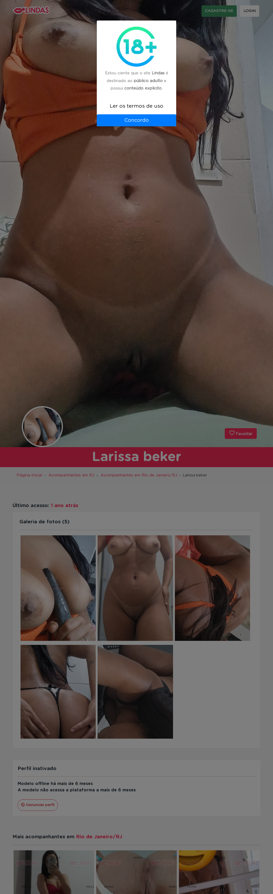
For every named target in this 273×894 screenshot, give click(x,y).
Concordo (136, 120)
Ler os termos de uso (136, 106)
